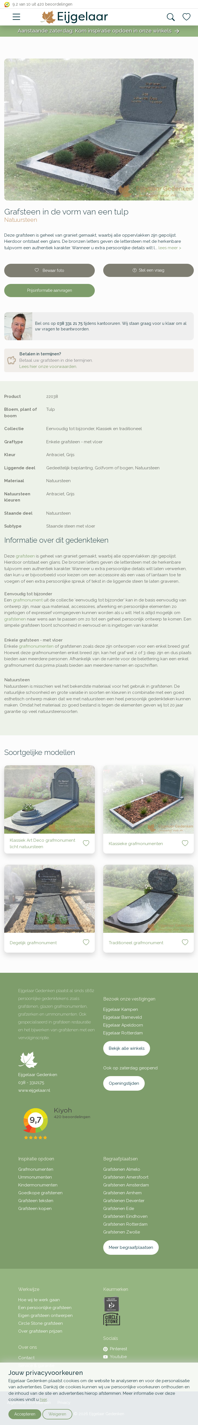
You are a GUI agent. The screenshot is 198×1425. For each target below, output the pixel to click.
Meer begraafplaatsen (131, 1247)
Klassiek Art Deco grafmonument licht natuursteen (42, 843)
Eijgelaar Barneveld (122, 1017)
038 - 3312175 (31, 1082)
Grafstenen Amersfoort (125, 1177)
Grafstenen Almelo (121, 1169)
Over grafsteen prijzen (40, 1331)
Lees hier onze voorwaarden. (48, 366)
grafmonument (28, 600)
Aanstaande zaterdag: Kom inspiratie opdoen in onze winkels (99, 31)
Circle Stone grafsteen (40, 1323)
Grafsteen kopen (35, 1208)
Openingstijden (124, 1083)
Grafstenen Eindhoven (125, 1216)
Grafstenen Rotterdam (125, 1224)
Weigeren (57, 1414)
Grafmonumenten (35, 1169)
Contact (26, 1357)
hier (43, 1399)
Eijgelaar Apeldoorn (123, 1025)
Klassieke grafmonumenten (136, 843)
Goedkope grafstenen (40, 1192)
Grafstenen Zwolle (121, 1232)
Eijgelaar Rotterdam (123, 1032)
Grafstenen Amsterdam (126, 1185)
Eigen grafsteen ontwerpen (45, 1315)
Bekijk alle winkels (126, 1048)
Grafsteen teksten (35, 1200)
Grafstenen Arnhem (122, 1192)
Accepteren (24, 1414)
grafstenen (15, 619)
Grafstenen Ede (118, 1208)
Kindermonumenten (37, 1185)
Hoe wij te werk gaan (39, 1299)
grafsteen (25, 556)
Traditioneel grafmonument (136, 942)
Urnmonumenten (35, 1177)
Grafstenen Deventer (123, 1200)
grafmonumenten (36, 646)
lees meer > (169, 247)
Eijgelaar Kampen (120, 1009)
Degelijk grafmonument (33, 942)
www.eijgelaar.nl (34, 1090)
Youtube (115, 1356)
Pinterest (115, 1348)
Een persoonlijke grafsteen (45, 1307)
